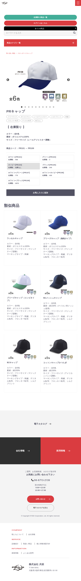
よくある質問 (28, 553)
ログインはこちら (40, 23)
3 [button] (29, 107)
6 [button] (40, 107)
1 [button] (22, 107)
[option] (38, 79)
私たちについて (18, 534)
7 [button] (43, 107)
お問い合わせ (40, 499)
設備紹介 (15, 544)
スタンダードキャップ (25, 53)
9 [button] (50, 107)
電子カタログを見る (40, 508)
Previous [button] (7, 79)
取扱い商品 (27, 544)
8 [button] (47, 107)
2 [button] (26, 107)
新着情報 (15, 553)
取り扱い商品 (10, 53)
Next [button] (68, 79)
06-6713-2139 (42, 480)
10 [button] (54, 107)
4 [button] (33, 107)
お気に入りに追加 (40, 193)
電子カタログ (40, 424)
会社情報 (20, 451)
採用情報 (60, 451)
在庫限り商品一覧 (40, 17)
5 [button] (36, 107)
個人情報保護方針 (43, 544)
